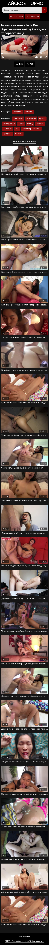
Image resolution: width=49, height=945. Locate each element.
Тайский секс (24, 936)
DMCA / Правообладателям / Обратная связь (24, 941)
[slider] (19, 53)
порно (24, 4)
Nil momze (18, 118)
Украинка (7, 128)
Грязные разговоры (31, 128)
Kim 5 (21, 123)
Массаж (40, 123)
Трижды (18, 133)
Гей (17, 128)
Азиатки (28, 111)
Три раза (7, 133)
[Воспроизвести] (3, 57)
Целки (42, 118)
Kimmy (30, 123)
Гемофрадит (9, 123)
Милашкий (31, 118)
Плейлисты (16, 16)
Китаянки (17, 111)
